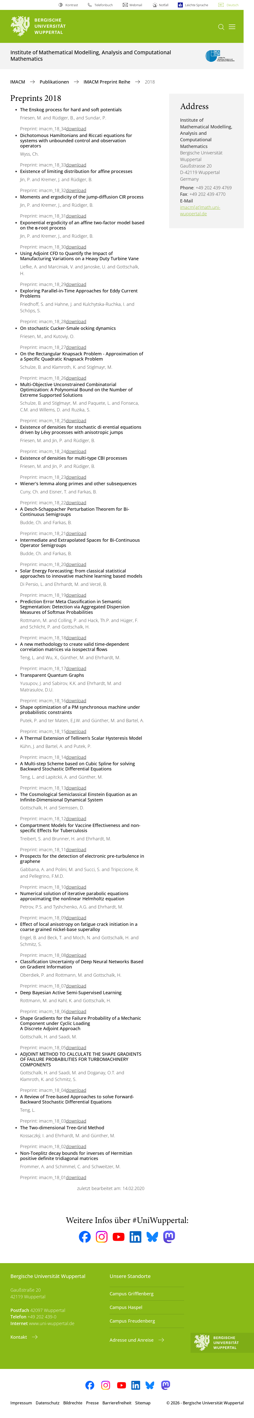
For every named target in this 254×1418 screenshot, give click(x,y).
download (76, 129)
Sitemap (143, 1403)
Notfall (163, 5)
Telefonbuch (104, 5)
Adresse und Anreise (132, 1340)
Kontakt (19, 1337)
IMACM (18, 82)
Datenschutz (48, 1403)
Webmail (135, 5)
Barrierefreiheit (116, 1403)
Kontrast (71, 5)
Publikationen (55, 82)
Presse (92, 1403)
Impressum (21, 1403)
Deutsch (233, 5)
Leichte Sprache (196, 5)
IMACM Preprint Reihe (107, 82)
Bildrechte (72, 1403)
